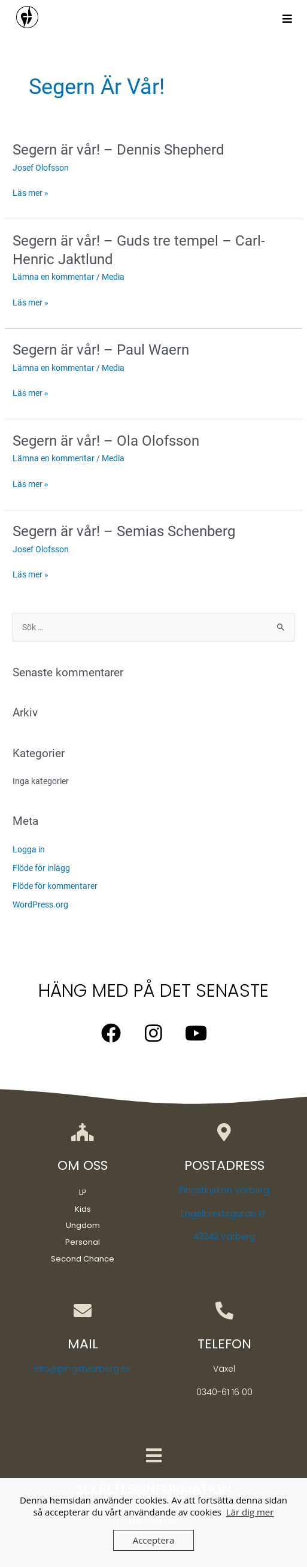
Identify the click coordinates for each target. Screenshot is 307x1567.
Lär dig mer (250, 1512)
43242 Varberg (224, 1236)
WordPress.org (40, 904)
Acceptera (154, 1540)
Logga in (29, 849)
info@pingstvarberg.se (82, 1369)
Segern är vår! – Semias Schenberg (124, 531)
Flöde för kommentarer (55, 886)
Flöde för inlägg (41, 868)
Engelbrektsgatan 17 (224, 1214)
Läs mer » (30, 193)
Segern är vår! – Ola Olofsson (106, 440)
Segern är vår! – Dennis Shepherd (118, 149)
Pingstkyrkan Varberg (224, 1190)
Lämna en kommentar (54, 277)
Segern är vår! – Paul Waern (101, 349)
